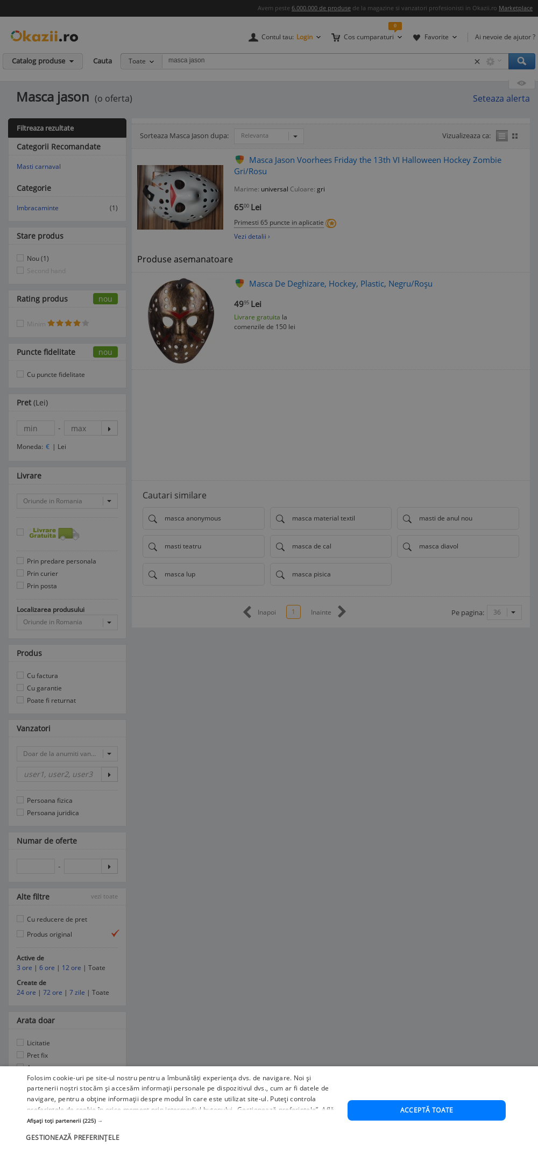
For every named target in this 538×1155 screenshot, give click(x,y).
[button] (182, 1120)
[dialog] (269, 1110)
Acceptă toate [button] (427, 1110)
